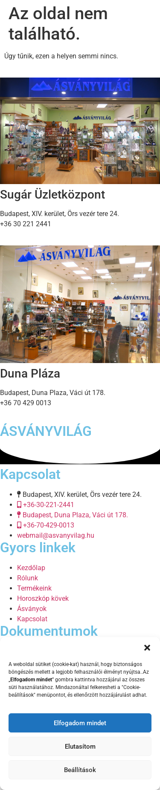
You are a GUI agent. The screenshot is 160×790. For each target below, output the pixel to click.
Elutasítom (80, 746)
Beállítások (80, 770)
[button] (147, 647)
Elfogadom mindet (80, 723)
